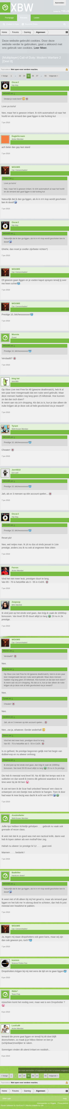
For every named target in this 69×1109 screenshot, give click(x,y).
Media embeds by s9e (35, 1105)
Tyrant (15, 426)
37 (37, 76)
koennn (15, 960)
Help (65, 1098)
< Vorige (4, 76)
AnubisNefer (18, 815)
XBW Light (6, 1098)
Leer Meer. (40, 47)
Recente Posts (31, 24)
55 (45, 76)
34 (24, 76)
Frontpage (9, 18)
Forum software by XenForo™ (13, 1105)
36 (33, 76)
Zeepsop (16, 602)
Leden (36, 18)
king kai (15, 378)
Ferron (15, 568)
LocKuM (16, 1025)
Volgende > (53, 76)
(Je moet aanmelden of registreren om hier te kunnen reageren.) (43, 1070)
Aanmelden (59, 3)
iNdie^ (15, 991)
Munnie (15, 334)
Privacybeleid (63, 1103)
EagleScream (18, 136)
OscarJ (15, 82)
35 (28, 76)
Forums (23, 18)
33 (20, 76)
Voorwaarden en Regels (46, 1103)
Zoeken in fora (12, 24)
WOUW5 (16, 167)
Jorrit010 (16, 470)
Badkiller (16, 872)
